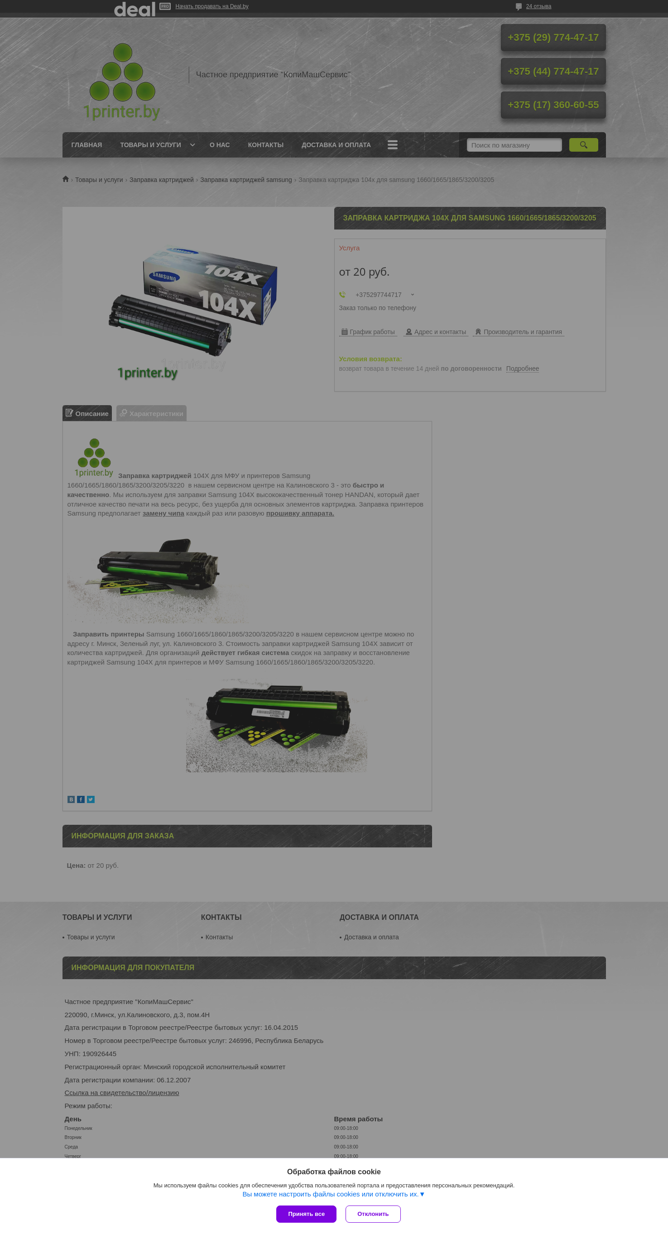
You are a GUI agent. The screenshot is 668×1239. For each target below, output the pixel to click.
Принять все (306, 1213)
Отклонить (373, 1213)
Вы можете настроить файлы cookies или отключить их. (330, 1194)
